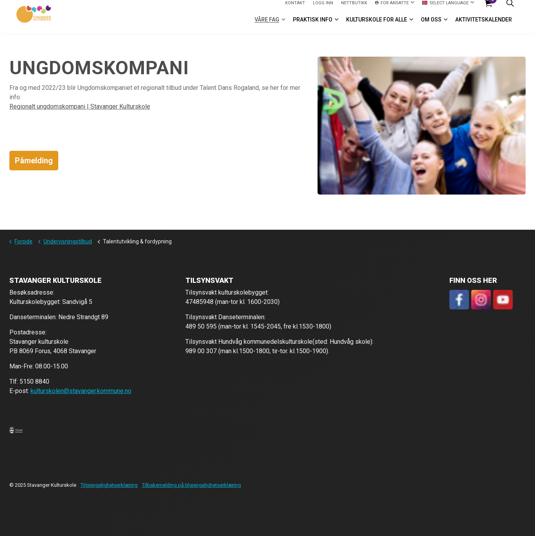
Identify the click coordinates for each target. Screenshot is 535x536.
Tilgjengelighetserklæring (109, 485)
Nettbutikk (354, 8)
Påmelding (34, 160)
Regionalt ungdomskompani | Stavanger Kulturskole (79, 106)
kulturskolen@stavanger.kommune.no (81, 391)
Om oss (431, 25)
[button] (16, 429)
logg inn (323, 8)
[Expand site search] (510, 8)
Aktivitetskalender (483, 25)
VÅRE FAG (267, 25)
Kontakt (295, 8)
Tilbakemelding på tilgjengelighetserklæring (191, 485)
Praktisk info (312, 25)
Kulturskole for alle (376, 25)
